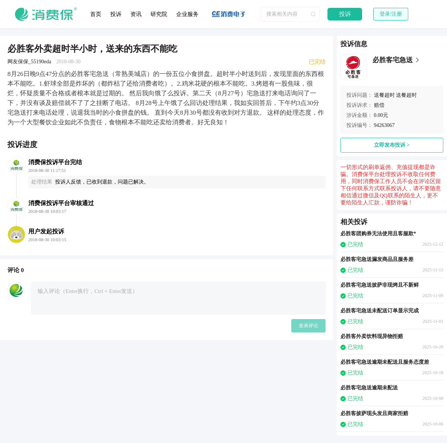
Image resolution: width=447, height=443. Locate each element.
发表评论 (308, 325)
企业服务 (187, 14)
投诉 (115, 14)
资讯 (136, 14)
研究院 (158, 14)
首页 (95, 14)
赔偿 (379, 105)
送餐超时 (384, 95)
